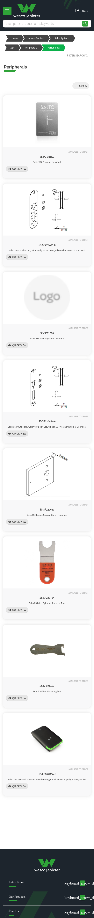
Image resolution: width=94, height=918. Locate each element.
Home (15, 38)
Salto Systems (61, 38)
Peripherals (31, 47)
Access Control (36, 38)
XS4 (12, 47)
